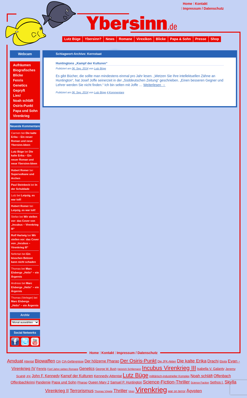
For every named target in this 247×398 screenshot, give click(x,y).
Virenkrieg (21, 116)
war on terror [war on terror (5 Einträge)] (176, 391)
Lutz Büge (72, 39)
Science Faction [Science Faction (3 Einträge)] (200, 382)
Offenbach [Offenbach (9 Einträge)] (222, 376)
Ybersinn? (93, 39)
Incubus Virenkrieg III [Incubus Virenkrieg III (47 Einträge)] (169, 368)
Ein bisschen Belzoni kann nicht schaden (23, 257)
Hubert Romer (20, 170)
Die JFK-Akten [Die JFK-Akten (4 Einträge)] (167, 361)
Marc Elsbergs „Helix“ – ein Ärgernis (25, 272)
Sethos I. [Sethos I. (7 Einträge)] (217, 382)
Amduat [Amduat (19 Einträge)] (15, 360)
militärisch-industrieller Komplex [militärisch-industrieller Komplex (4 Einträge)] (169, 376)
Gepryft (19, 90)
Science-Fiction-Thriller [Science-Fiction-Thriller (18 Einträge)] (166, 381)
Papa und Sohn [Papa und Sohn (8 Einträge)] (64, 382)
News (110, 39)
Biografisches (24, 70)
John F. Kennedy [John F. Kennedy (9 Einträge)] (46, 376)
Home (187, 4)
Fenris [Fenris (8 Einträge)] (41, 369)
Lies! (17, 95)
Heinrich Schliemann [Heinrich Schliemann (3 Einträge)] (129, 369)
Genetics (20, 85)
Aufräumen (22, 65)
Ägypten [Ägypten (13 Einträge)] (194, 390)
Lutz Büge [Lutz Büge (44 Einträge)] (135, 375)
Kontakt (201, 4)
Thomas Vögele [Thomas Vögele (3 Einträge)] (104, 391)
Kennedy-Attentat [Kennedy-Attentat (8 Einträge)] (108, 376)
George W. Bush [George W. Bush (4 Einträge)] (106, 369)
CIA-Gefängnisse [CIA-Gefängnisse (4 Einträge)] (72, 361)
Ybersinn (123, 25)
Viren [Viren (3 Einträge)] (131, 391)
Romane (125, 39)
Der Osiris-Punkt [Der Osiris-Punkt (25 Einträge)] (138, 360)
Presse (200, 39)
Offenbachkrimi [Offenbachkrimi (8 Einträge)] (23, 382)
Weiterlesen (154, 85)
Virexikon (143, 39)
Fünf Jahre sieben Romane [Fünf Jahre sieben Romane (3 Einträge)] (62, 369)
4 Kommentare (115, 92)
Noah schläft (23, 101)
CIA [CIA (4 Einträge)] (58, 361)
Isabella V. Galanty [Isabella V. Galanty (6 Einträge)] (211, 369)
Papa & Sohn (180, 39)
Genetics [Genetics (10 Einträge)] (87, 368)
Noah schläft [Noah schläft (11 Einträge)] (202, 376)
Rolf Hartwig (19, 235)
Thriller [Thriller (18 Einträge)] (120, 390)
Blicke (161, 39)
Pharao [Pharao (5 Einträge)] (82, 382)
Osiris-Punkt (23, 106)
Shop (215, 39)
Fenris (18, 80)
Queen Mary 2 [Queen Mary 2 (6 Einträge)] (98, 382)
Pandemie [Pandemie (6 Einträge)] (43, 382)
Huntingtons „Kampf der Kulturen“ (82, 63)
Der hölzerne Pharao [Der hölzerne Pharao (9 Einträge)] (101, 361)
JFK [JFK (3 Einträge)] (28, 376)
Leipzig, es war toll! (23, 210)
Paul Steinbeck (20, 184)
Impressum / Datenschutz (203, 8)
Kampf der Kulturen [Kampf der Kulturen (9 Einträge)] (77, 376)
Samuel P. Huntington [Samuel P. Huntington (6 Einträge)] (126, 382)
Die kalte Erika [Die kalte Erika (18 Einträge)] (191, 360)
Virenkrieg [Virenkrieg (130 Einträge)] (151, 390)
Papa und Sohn (25, 111)
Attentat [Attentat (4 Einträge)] (29, 361)
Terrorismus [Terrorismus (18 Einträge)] (82, 390)
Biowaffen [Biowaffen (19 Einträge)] (45, 360)
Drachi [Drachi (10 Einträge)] (213, 361)
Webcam (25, 54)
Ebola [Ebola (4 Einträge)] (223, 361)
